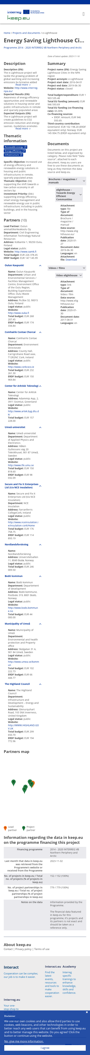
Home (7, 32)
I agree (45, 1048)
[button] (13, 783)
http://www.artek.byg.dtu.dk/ (23, 413)
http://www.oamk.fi (25, 251)
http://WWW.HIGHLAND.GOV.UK (23, 727)
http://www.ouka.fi (18, 313)
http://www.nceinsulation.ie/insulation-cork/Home (23, 524)
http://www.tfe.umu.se (21, 465)
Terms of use (41, 949)
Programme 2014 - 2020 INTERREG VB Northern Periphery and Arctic (43, 47)
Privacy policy (23, 949)
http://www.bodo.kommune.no (23, 609)
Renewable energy (15, 146)
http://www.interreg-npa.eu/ (21, 89)
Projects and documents (26, 32)
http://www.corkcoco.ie (21, 366)
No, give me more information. (24, 1041)
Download (71, 259)
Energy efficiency (15, 150)
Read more (22, 84)
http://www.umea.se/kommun (23, 663)
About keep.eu (17, 944)
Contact (8, 949)
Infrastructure (13, 154)
